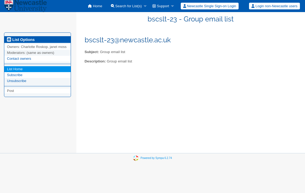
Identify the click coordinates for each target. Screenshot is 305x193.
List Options (21, 40)
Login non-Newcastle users (274, 6)
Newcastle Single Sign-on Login (209, 6)
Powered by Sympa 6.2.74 (156, 158)
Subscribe (14, 75)
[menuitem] (95, 6)
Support (160, 6)
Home (95, 6)
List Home (15, 69)
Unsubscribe (16, 81)
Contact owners (19, 59)
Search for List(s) (126, 6)
